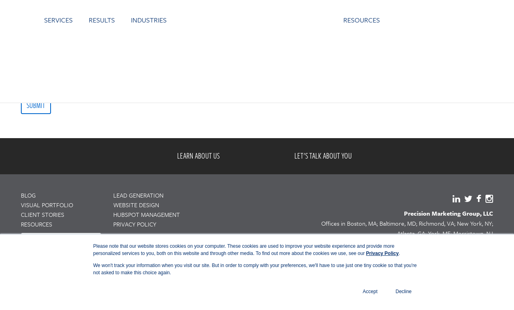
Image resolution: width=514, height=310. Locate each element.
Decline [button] (404, 291)
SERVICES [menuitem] (58, 20)
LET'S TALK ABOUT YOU (323, 155)
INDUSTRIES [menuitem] (149, 20)
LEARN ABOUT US (198, 155)
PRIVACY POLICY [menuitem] (134, 224)
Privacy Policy (382, 253)
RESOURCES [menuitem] (361, 20)
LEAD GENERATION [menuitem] (138, 195)
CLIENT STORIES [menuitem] (42, 214)
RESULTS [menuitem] (102, 20)
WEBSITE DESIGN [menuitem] (136, 204)
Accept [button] (370, 291)
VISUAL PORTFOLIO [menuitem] (47, 204)
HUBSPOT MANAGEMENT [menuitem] (146, 214)
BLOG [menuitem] (28, 195)
